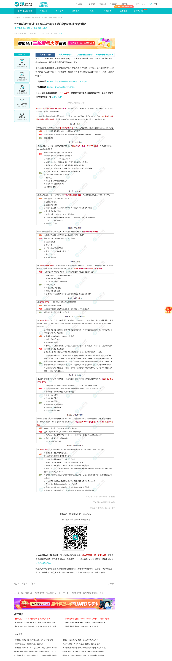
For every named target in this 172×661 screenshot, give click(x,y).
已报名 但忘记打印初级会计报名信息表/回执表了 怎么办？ (36, 651)
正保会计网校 (26, 18)
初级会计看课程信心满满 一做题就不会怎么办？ (80, 640)
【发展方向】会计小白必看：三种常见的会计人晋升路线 (35, 626)
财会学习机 (141, 10)
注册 (156, 4)
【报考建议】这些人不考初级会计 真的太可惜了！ (83, 626)
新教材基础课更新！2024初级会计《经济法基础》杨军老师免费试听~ (40, 648)
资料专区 (22, 76)
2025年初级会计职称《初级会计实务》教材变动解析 (82, 644)
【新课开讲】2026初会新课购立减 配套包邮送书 (32, 619)
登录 (150, 4)
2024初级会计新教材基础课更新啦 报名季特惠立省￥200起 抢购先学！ (88, 648)
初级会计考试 (100, 72)
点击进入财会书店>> (44, 563)
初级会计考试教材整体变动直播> (61, 87)
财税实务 (92, 4)
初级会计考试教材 (54, 59)
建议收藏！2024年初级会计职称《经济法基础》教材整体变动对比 (87, 655)
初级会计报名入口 (94, 59)
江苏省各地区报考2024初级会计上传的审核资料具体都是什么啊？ (87, 651)
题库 (92, 11)
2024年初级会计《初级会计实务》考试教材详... (38, 593)
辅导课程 (75, 11)
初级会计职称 (25, 11)
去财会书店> (57, 97)
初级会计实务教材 (58, 72)
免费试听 (123, 11)
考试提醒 (22, 116)
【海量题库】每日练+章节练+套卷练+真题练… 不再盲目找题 (87, 619)
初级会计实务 (53, 18)
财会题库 (22, 90)
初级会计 (39, 68)
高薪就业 (102, 4)
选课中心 (22, 63)
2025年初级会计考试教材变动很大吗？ (29, 644)
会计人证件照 (22, 103)
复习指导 (59, 11)
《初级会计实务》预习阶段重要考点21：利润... (87, 593)
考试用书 (107, 11)
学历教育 (113, 4)
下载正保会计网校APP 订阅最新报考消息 (32, 28)
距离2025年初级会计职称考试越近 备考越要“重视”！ (34, 640)
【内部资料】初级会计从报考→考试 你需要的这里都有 (34, 622)
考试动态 (43, 11)
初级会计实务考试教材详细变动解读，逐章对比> (67, 82)
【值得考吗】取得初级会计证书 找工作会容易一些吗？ (84, 622)
